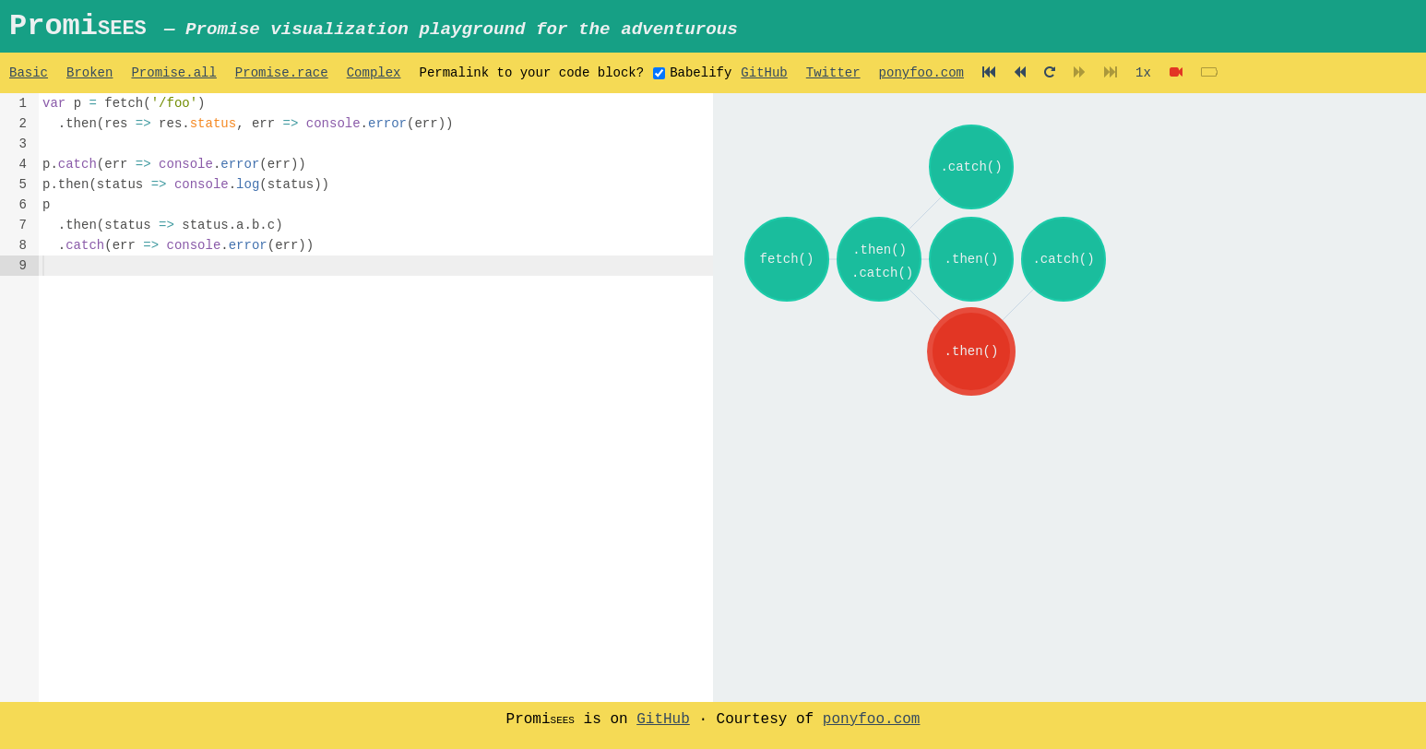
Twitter (833, 80)
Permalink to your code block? (531, 80)
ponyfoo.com (920, 80)
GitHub (764, 80)
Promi (384, 29)
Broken (89, 80)
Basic (28, 80)
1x (1143, 80)
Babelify (700, 81)
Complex (374, 80)
